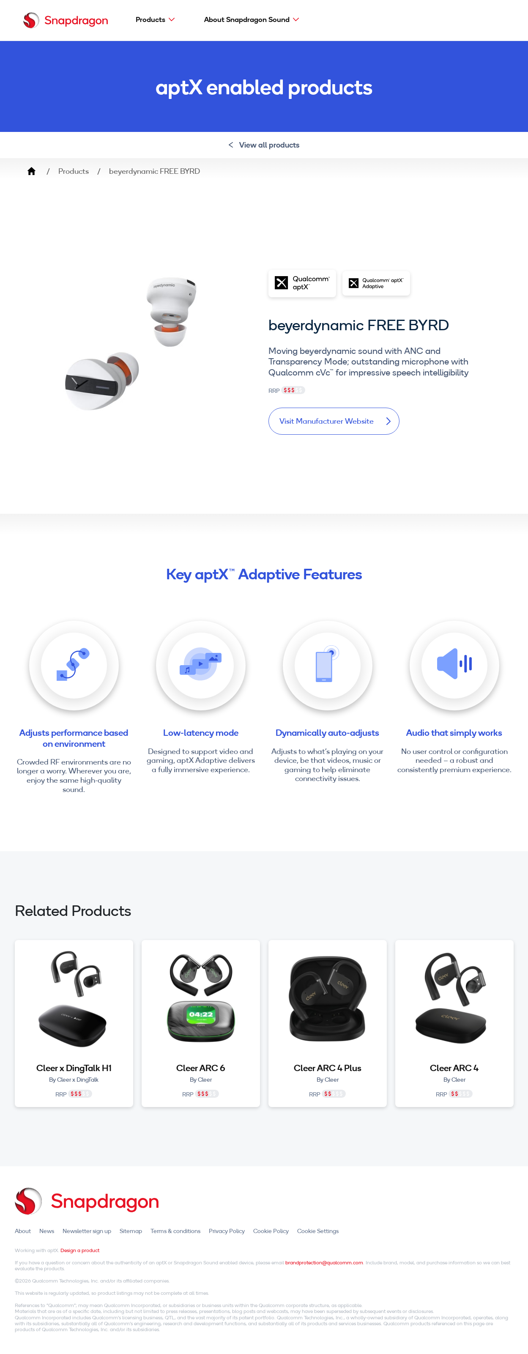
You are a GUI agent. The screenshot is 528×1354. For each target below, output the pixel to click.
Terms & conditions (175, 1231)
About (23, 1231)
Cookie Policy (271, 1231)
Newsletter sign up (87, 1231)
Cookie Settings (318, 1231)
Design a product (79, 1250)
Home (31, 171)
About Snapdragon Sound (247, 19)
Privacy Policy (227, 1231)
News (46, 1231)
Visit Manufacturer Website (335, 421)
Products (150, 19)
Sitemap (131, 1231)
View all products (264, 145)
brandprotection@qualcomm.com (324, 1262)
